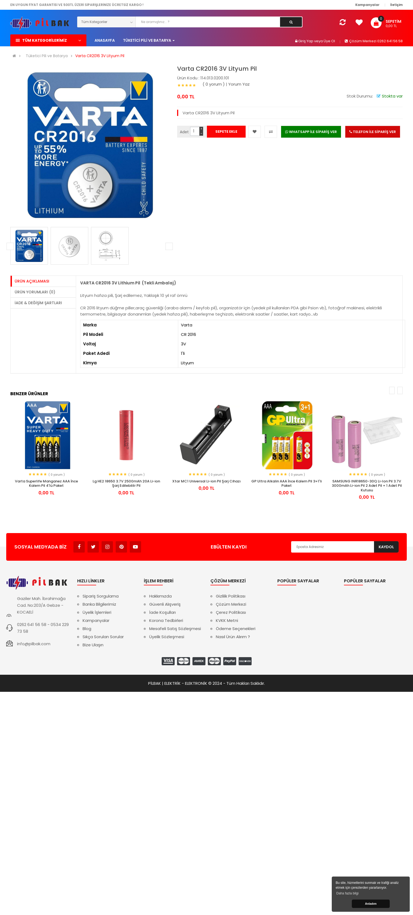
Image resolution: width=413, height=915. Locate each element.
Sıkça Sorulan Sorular (103, 637)
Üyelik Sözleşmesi (166, 637)
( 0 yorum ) (214, 84)
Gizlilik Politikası (230, 596)
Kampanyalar (96, 620)
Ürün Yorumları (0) (35, 292)
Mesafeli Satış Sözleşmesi (175, 628)
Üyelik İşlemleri (97, 612)
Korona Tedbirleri (166, 620)
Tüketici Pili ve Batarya (47, 56)
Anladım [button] (371, 903)
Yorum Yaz (239, 84)
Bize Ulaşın (93, 645)
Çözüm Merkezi (231, 604)
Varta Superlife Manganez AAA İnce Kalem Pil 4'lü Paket (46, 483)
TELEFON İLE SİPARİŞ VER (372, 131)
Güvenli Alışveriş (165, 604)
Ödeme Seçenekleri (235, 628)
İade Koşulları (162, 612)
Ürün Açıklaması (32, 281)
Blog (87, 628)
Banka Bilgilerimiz (99, 604)
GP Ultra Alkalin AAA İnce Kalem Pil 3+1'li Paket (286, 483)
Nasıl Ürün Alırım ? (233, 637)
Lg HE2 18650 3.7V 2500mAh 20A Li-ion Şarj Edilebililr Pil (126, 483)
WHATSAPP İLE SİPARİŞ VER (311, 131)
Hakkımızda (160, 596)
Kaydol (386, 547)
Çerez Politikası (231, 612)
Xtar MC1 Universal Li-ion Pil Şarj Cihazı (206, 481)
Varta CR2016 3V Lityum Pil (99, 56)
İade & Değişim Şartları (38, 303)
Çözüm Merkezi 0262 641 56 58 (374, 41)
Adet (184, 132)
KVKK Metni (227, 620)
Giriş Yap (306, 41)
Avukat (149, 544)
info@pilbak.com (33, 644)
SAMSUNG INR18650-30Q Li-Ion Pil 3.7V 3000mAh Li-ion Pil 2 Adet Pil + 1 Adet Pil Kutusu (367, 486)
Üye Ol (329, 41)
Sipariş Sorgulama (101, 596)
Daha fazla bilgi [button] (347, 893)
